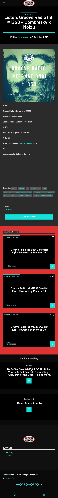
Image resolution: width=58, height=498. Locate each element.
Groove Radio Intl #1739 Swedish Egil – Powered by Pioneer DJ (29, 290)
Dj (27, 188)
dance (21, 188)
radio (36, 196)
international (10, 196)
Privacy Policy (11, 478)
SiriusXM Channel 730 (27, 143)
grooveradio (48, 192)
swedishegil (46, 196)
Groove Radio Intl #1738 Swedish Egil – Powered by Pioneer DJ (29, 328)
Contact (9, 456)
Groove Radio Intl (28, 14)
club (14, 188)
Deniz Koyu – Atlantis (29, 403)
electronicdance (23, 192)
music (21, 196)
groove (24, 37)
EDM (44, 188)
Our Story (9, 453)
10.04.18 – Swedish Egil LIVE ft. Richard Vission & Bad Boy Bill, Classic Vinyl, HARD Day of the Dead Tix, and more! (29, 372)
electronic (9, 192)
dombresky (36, 188)
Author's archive (29, 217)
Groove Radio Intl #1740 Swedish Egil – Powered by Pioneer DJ (29, 251)
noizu (28, 196)
